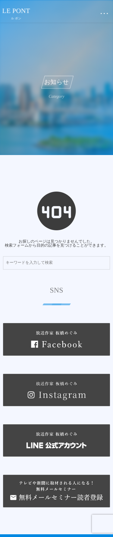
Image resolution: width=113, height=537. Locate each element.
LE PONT (16, 11)
